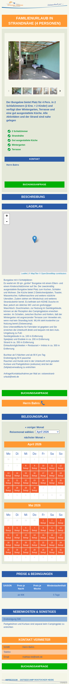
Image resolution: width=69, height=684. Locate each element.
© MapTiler (34, 273)
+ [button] (7, 216)
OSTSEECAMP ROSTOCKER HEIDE (37, 680)
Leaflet (24, 273)
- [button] (6, 221)
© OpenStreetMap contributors (52, 273)
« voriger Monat (34, 427)
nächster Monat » (34, 437)
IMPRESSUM (11, 680)
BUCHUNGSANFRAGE (34, 184)
